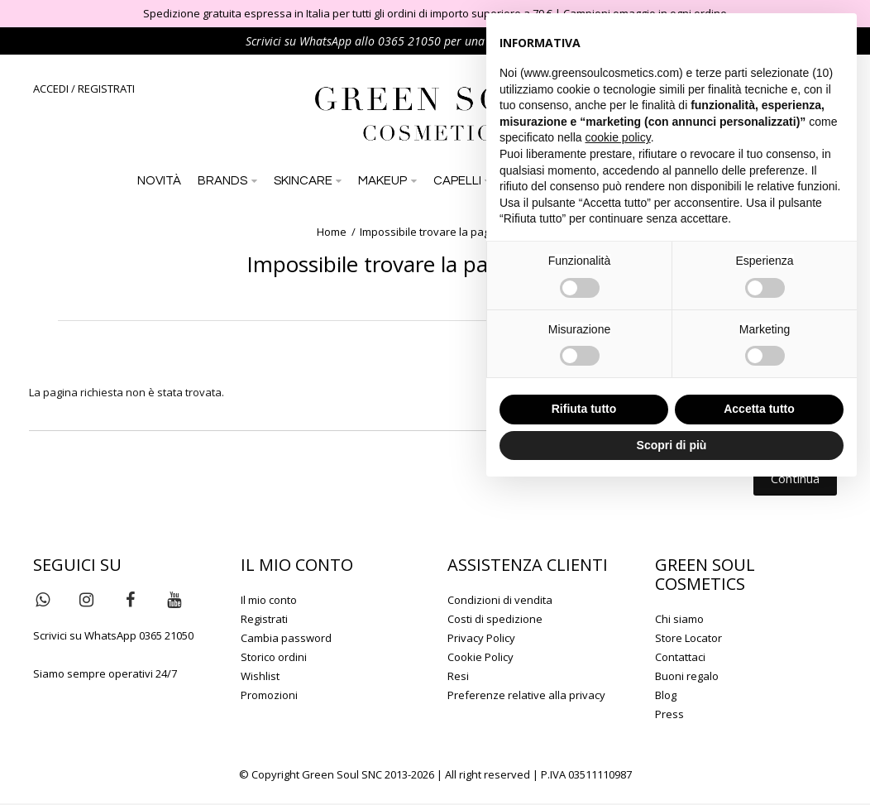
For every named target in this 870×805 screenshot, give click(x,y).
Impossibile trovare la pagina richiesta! (456, 233)
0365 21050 (409, 41)
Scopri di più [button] (672, 445)
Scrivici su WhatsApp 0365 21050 (113, 637)
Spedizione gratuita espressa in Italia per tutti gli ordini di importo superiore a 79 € (347, 13)
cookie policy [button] (618, 137)
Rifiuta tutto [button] (584, 408)
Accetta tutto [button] (759, 408)
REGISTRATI (106, 88)
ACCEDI (51, 88)
